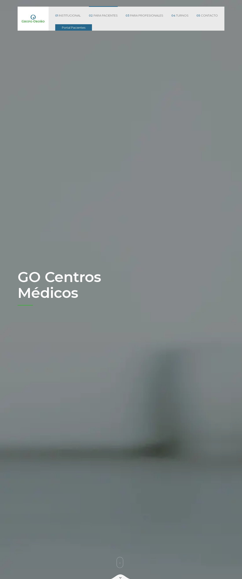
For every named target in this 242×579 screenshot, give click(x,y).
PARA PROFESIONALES (144, 15)
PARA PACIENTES (103, 15)
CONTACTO (207, 15)
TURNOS (180, 15)
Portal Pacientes (73, 27)
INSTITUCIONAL (68, 15)
